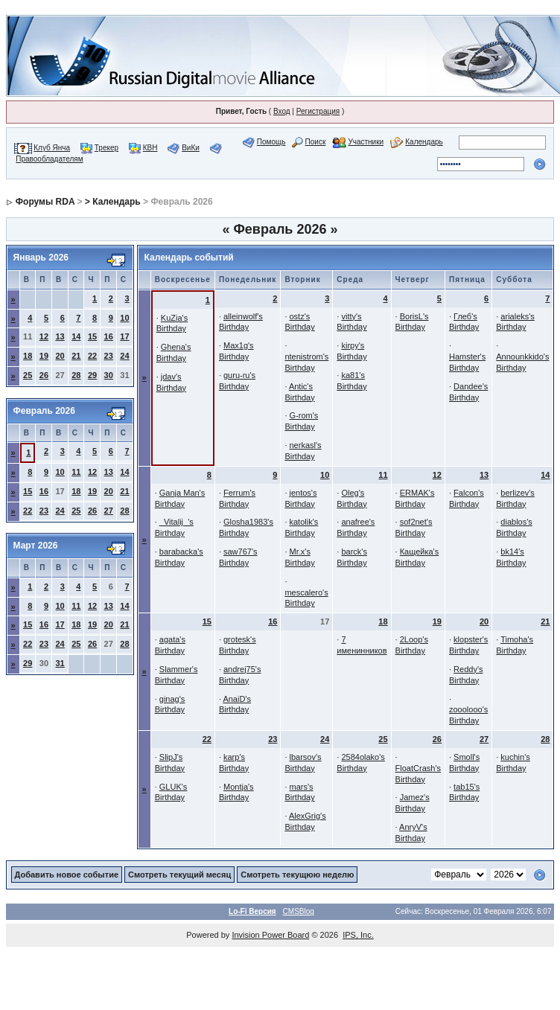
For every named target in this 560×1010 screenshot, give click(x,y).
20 (60, 355)
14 (75, 336)
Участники (366, 142)
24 (124, 355)
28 (75, 375)
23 (108, 355)
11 (75, 471)
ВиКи (191, 148)
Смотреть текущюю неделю (297, 874)
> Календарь (113, 201)
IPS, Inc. (358, 934)
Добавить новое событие (67, 874)
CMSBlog (298, 911)
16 (108, 336)
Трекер (106, 148)
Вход (281, 111)
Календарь (423, 142)
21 (75, 355)
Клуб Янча (52, 148)
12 (43, 336)
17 (124, 336)
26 (43, 375)
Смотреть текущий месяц (179, 874)
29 (92, 375)
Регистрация (318, 111)
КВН (150, 148)
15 (92, 336)
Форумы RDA (45, 201)
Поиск (315, 142)
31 (60, 663)
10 (124, 317)
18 (27, 355)
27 (108, 510)
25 (27, 375)
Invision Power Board (270, 934)
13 (60, 336)
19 (43, 355)
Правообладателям (49, 159)
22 (92, 355)
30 (108, 375)
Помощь (271, 142)
